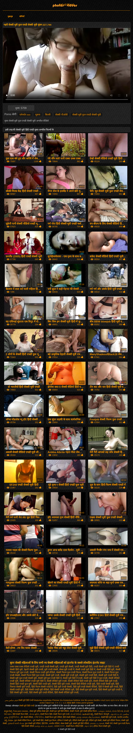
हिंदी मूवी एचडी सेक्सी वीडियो (85, 686)
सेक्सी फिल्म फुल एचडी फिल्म (68, 672)
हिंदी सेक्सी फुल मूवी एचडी (86, 689)
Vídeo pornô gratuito (84, 703)
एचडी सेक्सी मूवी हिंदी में (103, 666)
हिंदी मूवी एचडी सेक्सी (63, 686)
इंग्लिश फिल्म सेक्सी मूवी (102, 726)
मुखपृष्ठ (10, 16)
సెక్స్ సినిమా (8, 720)
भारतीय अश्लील (122, 717)
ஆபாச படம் (116, 714)
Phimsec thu (57, 700)
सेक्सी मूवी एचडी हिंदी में (108, 675)
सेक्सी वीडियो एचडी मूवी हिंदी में (32, 681)
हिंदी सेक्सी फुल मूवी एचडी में (110, 689)
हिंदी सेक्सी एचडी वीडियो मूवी (62, 689)
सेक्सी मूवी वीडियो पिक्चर (111, 720)
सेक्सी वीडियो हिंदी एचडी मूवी (80, 681)
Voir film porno (87, 700)
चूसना (37, 114)
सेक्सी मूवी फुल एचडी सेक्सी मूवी (86, 114)
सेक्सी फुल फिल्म (50, 720)
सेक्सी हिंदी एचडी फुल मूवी (21, 684)
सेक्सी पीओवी (61, 114)
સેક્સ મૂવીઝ (34, 714)
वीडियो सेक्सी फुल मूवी (80, 720)
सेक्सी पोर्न (108, 723)
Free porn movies (21, 711)
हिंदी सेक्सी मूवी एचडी (19, 692)
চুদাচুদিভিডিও (14, 717)
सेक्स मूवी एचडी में (66, 669)
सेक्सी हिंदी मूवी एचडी (61, 684)
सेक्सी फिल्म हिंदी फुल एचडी (32, 675)
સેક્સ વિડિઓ (117, 711)
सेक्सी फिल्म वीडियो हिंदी (75, 726)
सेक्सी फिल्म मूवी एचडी (61, 714)
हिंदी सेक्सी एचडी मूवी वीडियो (37, 689)
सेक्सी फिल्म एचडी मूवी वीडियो (42, 672)
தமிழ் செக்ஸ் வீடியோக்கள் (88, 717)
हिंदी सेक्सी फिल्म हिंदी (20, 714)
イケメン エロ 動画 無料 (65, 703)
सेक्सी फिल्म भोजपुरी (102, 714)
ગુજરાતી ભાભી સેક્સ (16, 723)
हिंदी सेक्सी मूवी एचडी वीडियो (41, 692)
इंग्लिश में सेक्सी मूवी (64, 720)
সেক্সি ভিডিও (39, 717)
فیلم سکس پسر (11, 700)
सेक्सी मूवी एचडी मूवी (69, 675)
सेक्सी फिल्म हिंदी (46, 714)
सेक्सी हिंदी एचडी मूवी (42, 684)
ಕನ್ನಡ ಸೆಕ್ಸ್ (8, 711)
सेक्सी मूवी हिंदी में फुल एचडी (95, 678)
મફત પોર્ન (88, 726)
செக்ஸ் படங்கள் (97, 723)
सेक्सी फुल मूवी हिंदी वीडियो (59, 711)
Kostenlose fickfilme (71, 700)
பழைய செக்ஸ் (104, 711)
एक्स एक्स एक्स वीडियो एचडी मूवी (24, 666)
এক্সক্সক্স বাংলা (59, 726)
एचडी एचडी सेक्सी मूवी (49, 666)
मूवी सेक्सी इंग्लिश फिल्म (88, 711)
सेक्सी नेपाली (74, 711)
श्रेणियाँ (21, 16)
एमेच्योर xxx (25, 114)
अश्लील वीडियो (54, 723)
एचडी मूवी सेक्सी (66, 666)
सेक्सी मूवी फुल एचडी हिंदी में (50, 678)
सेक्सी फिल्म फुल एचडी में (92, 672)
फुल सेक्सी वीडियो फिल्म (23, 720)
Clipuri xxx (49, 703)
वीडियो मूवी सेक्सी (95, 720)
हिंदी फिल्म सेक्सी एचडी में (42, 686)
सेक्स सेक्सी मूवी (66, 723)
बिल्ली (48, 114)
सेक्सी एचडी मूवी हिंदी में (85, 669)
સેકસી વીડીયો (75, 714)
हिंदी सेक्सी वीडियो (69, 717)
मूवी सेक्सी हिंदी (38, 720)
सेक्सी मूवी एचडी (52, 675)
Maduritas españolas (43, 700)
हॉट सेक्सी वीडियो (27, 717)
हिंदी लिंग (45, 723)
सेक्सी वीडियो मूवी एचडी (57, 681)
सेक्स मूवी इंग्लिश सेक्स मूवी (39, 711)
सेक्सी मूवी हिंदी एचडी (66, 5)
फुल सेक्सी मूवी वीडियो (33, 723)
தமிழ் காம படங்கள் (44, 726)
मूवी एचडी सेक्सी (51, 669)
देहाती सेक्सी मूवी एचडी (33, 669)
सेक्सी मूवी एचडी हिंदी (88, 675)
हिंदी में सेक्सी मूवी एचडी (108, 686)
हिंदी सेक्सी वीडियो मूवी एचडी (66, 692)
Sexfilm (97, 700)
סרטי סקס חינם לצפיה (109, 700)
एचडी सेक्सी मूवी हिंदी (84, 666)
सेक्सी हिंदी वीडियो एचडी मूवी (83, 684)
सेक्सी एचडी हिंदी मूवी (105, 669)
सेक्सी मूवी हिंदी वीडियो (81, 723)
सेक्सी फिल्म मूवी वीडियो (53, 717)
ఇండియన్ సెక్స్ (87, 714)
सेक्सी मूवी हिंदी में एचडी (73, 678)
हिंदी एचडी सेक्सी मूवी (105, 684)
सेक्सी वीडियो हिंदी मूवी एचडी (105, 681)
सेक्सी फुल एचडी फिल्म (121, 723)
